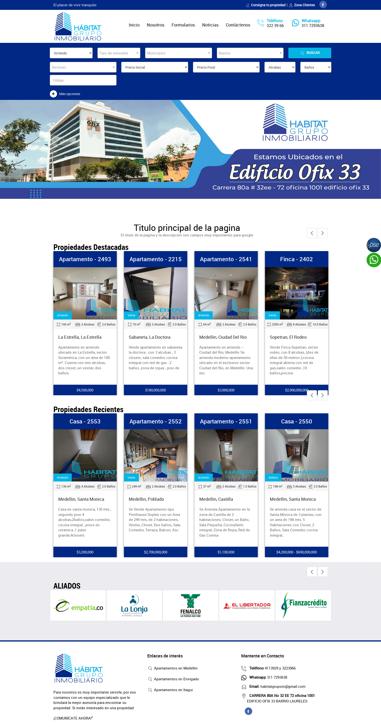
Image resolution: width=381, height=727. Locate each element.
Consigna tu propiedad (265, 5)
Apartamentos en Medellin (172, 668)
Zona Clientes (302, 5)
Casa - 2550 (296, 421)
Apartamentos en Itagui (170, 690)
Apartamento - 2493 (85, 259)
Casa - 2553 (85, 421)
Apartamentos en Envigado (173, 679)
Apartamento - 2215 (155, 259)
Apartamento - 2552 (155, 421)
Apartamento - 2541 (226, 259)
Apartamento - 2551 (226, 421)
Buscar (310, 52)
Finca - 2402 (296, 259)
